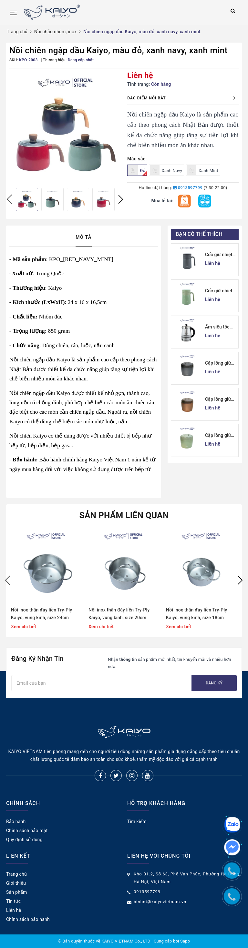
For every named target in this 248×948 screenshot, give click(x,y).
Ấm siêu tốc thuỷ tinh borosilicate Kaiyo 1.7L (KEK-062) (217, 327)
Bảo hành (16, 821)
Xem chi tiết (23, 626)
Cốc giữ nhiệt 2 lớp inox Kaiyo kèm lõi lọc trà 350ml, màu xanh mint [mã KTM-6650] (220, 291)
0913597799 (187, 187)
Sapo (185, 941)
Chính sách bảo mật (26, 830)
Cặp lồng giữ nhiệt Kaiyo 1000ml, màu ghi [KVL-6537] (220, 363)
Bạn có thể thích (199, 234)
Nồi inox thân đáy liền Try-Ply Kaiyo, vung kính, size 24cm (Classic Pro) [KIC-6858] (41, 614)
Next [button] (121, 199)
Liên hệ (13, 910)
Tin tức (13, 901)
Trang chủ (16, 874)
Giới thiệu (16, 883)
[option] (65, 127)
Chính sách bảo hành (28, 919)
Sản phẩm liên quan (124, 515)
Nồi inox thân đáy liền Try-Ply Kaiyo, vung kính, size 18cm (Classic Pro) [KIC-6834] (196, 614)
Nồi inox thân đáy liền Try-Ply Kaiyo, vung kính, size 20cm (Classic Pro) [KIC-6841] (119, 614)
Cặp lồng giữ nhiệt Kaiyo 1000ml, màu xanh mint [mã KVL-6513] (219, 436)
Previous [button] (9, 199)
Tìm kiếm (137, 821)
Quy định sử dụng (24, 839)
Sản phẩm (16, 892)
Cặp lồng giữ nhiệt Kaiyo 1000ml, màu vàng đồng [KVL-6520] (218, 400)
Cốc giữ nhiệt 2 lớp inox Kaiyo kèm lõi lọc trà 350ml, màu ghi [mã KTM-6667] (220, 255)
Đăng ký (214, 683)
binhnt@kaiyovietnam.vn (160, 901)
